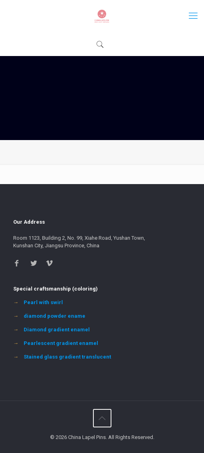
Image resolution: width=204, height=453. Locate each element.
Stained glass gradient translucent (67, 357)
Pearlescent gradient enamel (61, 343)
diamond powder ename (54, 316)
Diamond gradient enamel (57, 330)
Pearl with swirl (43, 302)
